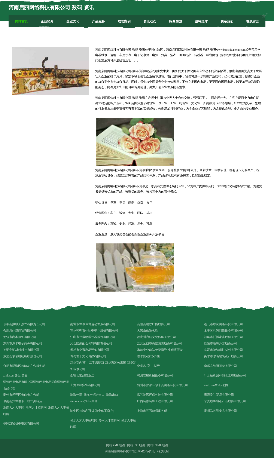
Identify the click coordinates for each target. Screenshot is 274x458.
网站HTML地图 (157, 445)
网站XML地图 (115, 445)
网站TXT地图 (136, 445)
